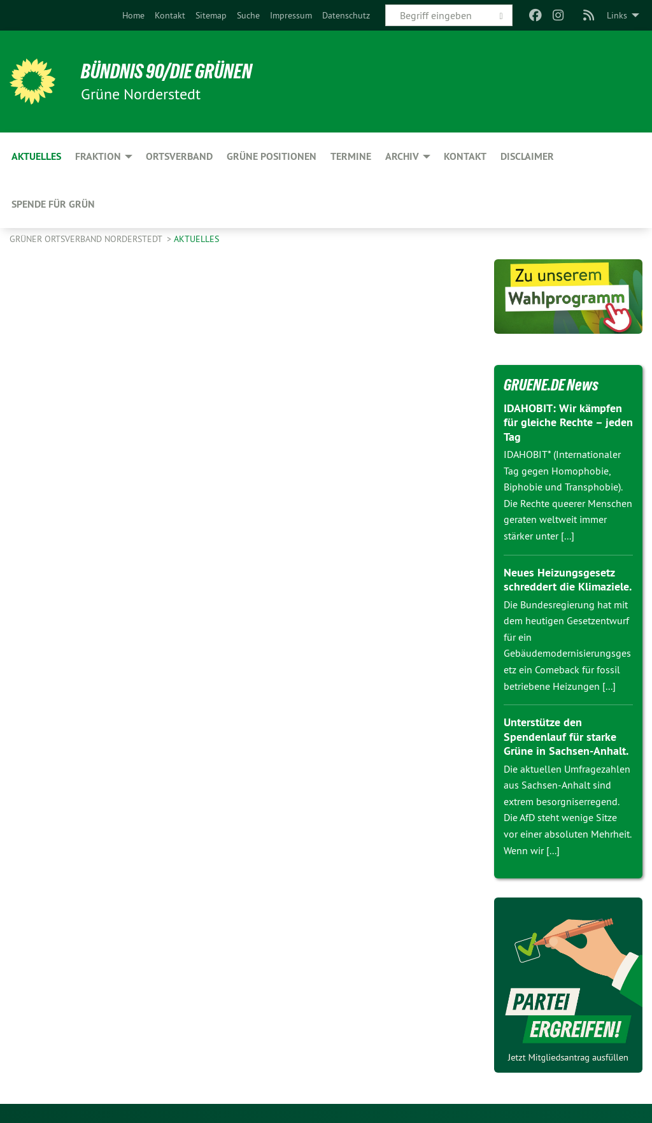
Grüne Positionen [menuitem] (271, 156)
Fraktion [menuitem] (98, 156)
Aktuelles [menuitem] (36, 156)
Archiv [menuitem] (402, 156)
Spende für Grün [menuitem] (53, 204)
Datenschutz (346, 15)
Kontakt (170, 15)
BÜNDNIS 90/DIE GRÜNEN (166, 71)
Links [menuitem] (617, 15)
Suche (248, 15)
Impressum (291, 15)
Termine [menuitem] (350, 156)
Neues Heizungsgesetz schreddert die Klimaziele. (568, 579)
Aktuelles (196, 239)
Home (133, 15)
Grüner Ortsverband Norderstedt (87, 239)
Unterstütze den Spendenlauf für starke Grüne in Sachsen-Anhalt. (566, 736)
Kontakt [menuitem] (465, 156)
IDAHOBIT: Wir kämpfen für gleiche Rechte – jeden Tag (568, 422)
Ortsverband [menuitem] (179, 156)
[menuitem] (133, 15)
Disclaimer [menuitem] (527, 156)
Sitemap (211, 15)
